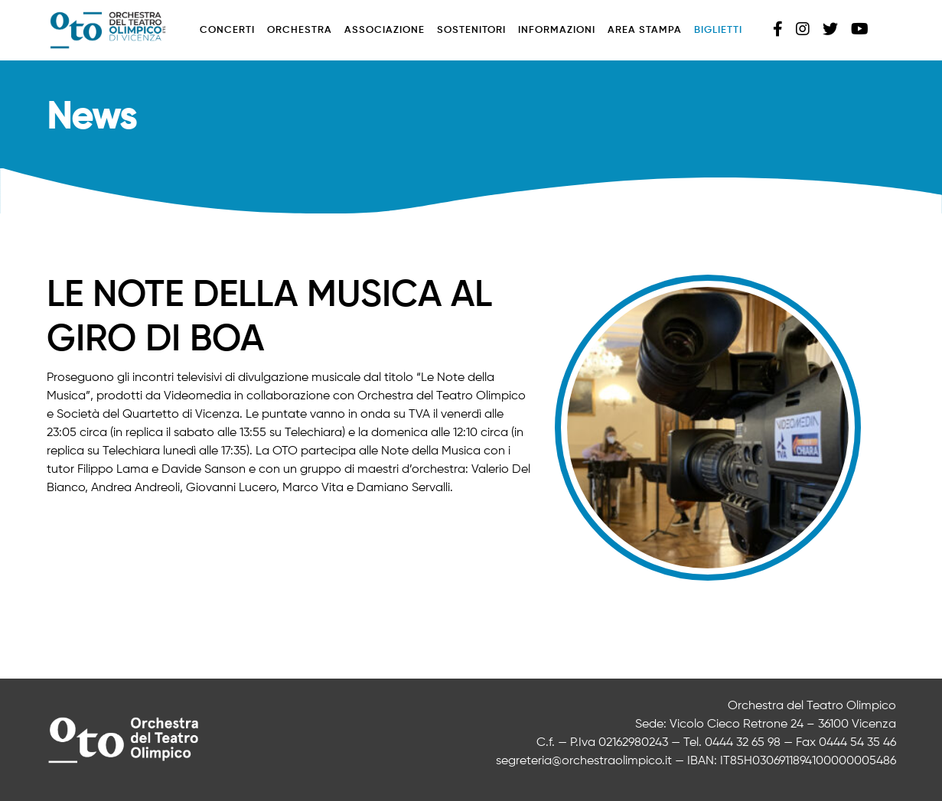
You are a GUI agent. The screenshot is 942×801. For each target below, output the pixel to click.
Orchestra (299, 30)
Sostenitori (471, 30)
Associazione (384, 30)
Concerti (227, 30)
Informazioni (556, 30)
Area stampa (645, 30)
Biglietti (718, 30)
